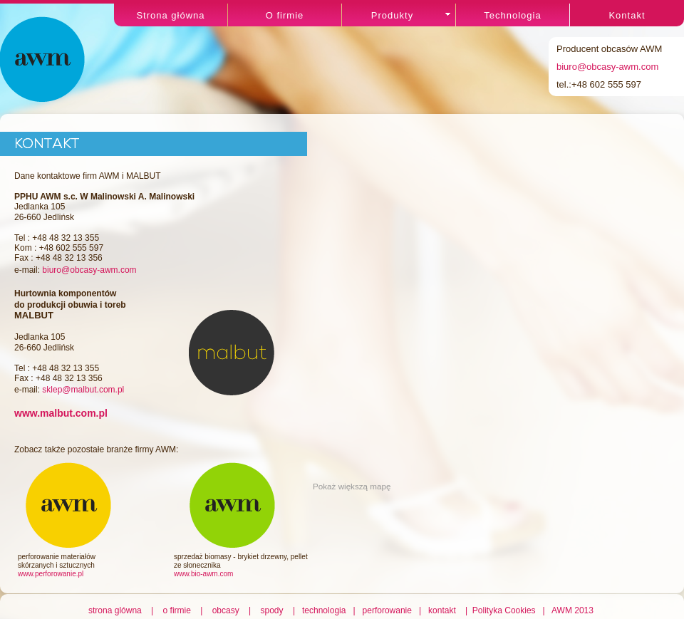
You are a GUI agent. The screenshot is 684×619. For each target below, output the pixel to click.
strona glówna (117, 610)
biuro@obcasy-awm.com (607, 66)
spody (272, 610)
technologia (324, 610)
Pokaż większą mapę (352, 486)
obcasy (225, 610)
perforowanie (387, 610)
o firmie (177, 610)
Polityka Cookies (505, 610)
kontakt (443, 610)
